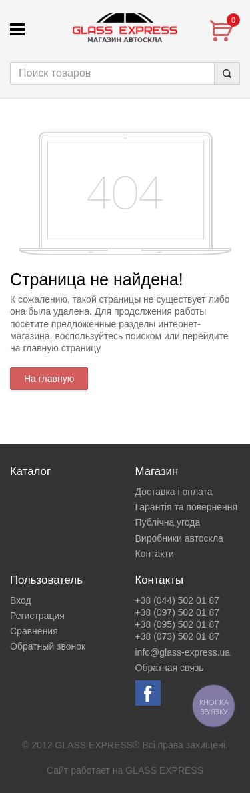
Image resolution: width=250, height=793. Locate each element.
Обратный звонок (47, 646)
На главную (49, 378)
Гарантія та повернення (186, 507)
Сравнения (34, 631)
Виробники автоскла (179, 538)
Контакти (154, 553)
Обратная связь (169, 667)
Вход (20, 600)
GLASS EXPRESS (164, 770)
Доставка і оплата (174, 491)
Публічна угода (168, 522)
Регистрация (37, 615)
